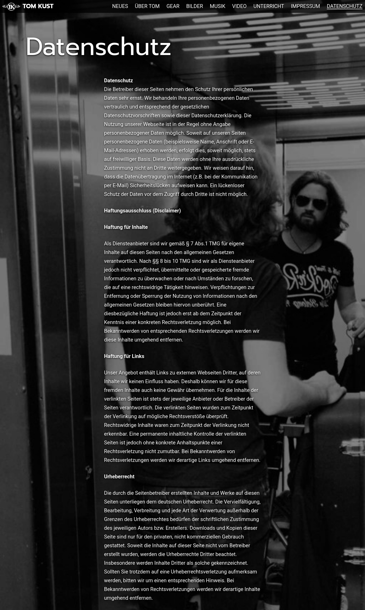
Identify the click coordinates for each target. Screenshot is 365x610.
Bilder (194, 6)
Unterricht (268, 6)
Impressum (305, 6)
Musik (217, 6)
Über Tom (147, 6)
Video (239, 6)
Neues (120, 6)
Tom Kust (38, 6)
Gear (172, 6)
